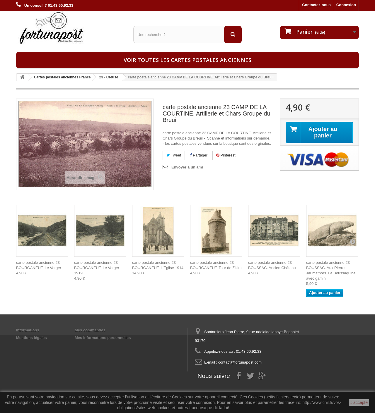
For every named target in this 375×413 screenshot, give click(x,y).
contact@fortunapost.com (240, 362)
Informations (27, 330)
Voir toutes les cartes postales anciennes (187, 59)
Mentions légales (31, 337)
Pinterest (226, 155)
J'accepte (359, 402)
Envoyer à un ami (187, 167)
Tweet (173, 155)
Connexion (346, 5)
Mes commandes (90, 330)
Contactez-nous (316, 5)
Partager (198, 155)
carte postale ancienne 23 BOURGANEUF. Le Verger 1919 (96, 267)
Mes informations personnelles (103, 337)
